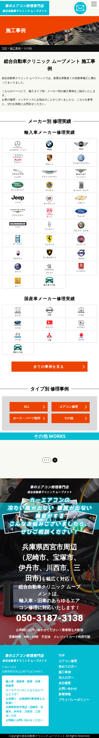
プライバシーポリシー (74, 700)
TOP (62, 655)
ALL (26, 406)
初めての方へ (68, 666)
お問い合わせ (68, 688)
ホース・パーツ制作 (26, 418)
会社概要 (65, 683)
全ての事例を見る (48, 366)
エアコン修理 (68, 406)
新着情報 (65, 694)
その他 (68, 418)
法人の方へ (66, 677)
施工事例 (65, 672)
